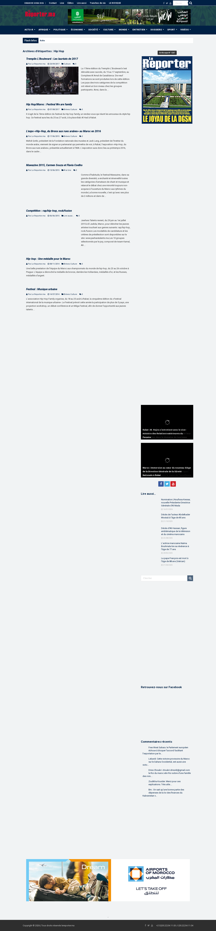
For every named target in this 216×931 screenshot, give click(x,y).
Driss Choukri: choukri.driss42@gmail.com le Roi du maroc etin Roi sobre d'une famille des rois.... (167, 773)
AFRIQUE (43, 29)
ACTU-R (28, 29)
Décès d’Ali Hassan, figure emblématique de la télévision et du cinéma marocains (175, 531)
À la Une (67, 170)
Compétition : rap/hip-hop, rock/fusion (49, 210)
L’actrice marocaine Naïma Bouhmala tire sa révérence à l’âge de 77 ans (175, 546)
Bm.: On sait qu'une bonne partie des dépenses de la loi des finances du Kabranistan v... (163, 792)
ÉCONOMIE (77, 29)
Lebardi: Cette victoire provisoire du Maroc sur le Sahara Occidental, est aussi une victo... (166, 761)
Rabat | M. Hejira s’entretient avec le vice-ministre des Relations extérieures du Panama (164, 433)
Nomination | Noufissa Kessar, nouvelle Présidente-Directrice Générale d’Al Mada (175, 502)
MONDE (123, 29)
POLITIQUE (59, 29)
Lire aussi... (69, 216)
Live (62, 3)
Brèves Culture (70, 109)
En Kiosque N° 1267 (167, 53)
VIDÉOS (184, 29)
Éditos (71, 3)
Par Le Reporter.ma (36, 64)
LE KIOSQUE (115, 3)
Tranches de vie (98, 3)
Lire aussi (81, 3)
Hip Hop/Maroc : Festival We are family (49, 104)
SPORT (171, 29)
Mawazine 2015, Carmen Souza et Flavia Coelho (54, 165)
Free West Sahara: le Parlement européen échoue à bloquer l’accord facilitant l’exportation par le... (165, 750)
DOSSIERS (156, 29)
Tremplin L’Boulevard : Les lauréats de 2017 (52, 58)
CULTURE (108, 29)
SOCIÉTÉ (93, 29)
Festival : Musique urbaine (41, 289)
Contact (53, 3)
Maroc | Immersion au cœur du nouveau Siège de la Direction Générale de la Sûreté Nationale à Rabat (167, 471)
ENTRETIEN (138, 29)
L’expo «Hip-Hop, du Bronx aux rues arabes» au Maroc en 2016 (63, 131)
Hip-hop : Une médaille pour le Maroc (48, 258)
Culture (67, 64)
